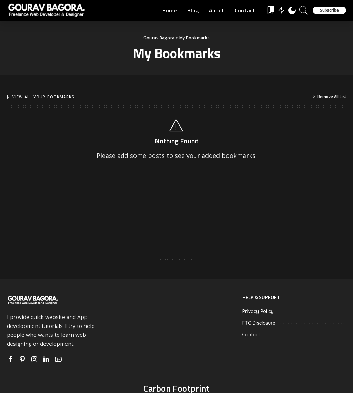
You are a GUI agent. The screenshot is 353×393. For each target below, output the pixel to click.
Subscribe (329, 10)
